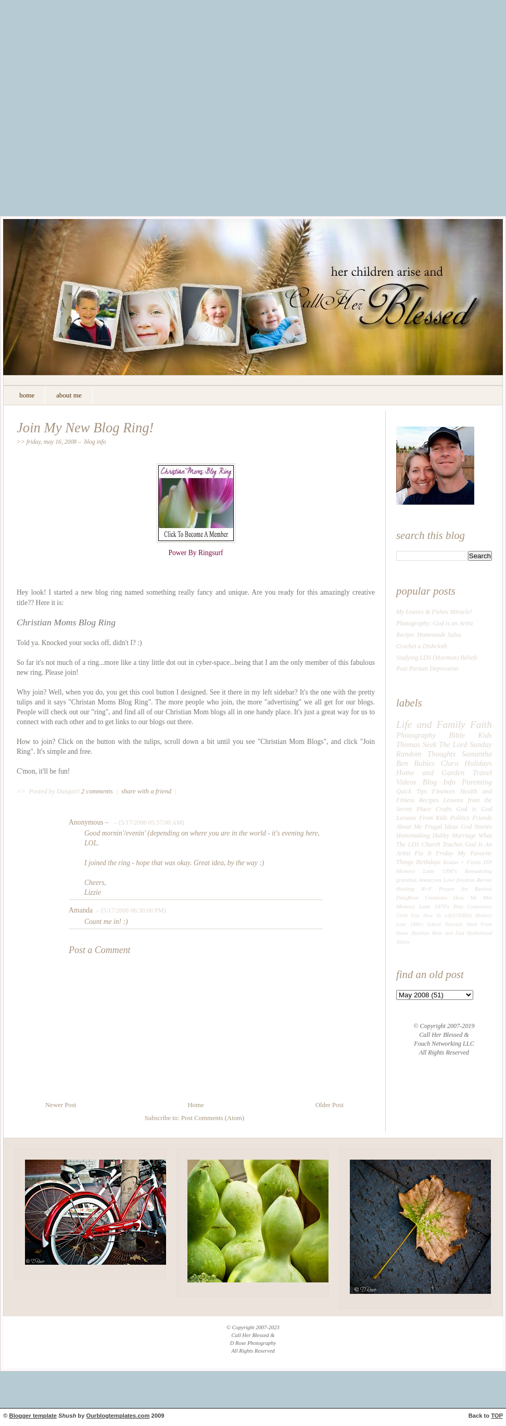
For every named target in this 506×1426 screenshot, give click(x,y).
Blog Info (95, 442)
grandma (406, 880)
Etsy (415, 915)
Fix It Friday (434, 853)
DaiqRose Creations (421, 897)
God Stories (476, 826)
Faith (481, 724)
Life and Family (430, 724)
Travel (482, 772)
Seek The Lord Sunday (457, 744)
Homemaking (413, 835)
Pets (458, 906)
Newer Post (60, 1105)
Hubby (441, 835)
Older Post (329, 1105)
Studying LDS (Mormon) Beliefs (436, 657)
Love (449, 880)
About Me (409, 826)
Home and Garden (430, 772)
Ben (402, 763)
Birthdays (428, 862)
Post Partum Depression (427, 668)
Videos (406, 782)
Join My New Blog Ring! (85, 427)
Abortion (420, 933)
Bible (457, 735)
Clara (450, 763)
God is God (474, 809)
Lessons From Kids (421, 817)
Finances (444, 791)
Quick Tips (411, 791)
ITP (488, 862)
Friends (482, 817)
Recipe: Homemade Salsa (428, 634)
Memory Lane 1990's (426, 871)
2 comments (98, 791)
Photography (416, 735)
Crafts (443, 809)
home (26, 395)
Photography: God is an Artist (434, 623)
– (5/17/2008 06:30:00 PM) (130, 910)
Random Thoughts (426, 754)
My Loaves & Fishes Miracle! (434, 611)
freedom (466, 880)
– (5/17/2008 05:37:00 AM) (148, 822)
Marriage (464, 835)
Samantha (477, 754)
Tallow (403, 942)
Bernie (484, 880)
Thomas (408, 744)
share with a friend (146, 791)
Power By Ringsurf (196, 553)
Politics (460, 817)
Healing (405, 888)
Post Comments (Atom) (212, 1118)
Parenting (477, 782)
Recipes (429, 800)
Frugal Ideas (441, 826)
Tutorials (454, 924)
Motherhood (479, 933)
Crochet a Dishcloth (421, 646)
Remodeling (478, 871)
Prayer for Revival (465, 888)
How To (432, 915)
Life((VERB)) (458, 915)
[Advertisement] (97, 115)
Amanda (81, 910)
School (433, 924)
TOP (497, 1415)
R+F (426, 888)
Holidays (478, 763)
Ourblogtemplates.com (118, 1415)
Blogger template (33, 1415)
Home (195, 1105)
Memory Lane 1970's (422, 906)
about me (69, 395)
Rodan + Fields (462, 862)
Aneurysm (430, 880)
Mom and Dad (448, 933)
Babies (424, 763)
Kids (485, 735)
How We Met (472, 897)
